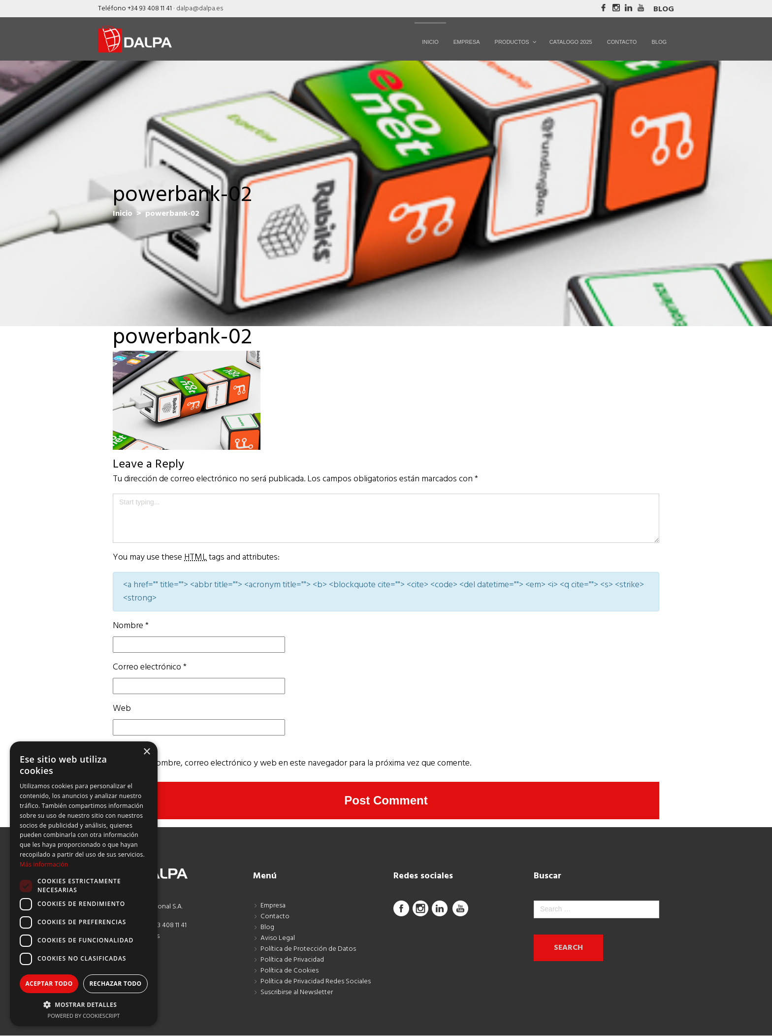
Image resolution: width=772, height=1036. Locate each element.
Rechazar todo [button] (115, 983)
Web (122, 708)
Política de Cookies (289, 970)
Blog (663, 9)
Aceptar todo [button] (48, 983)
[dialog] (84, 883)
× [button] (146, 752)
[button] (84, 1004)
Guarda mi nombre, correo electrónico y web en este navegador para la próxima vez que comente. (292, 763)
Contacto (275, 916)
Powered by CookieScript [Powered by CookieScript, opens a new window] (84, 1015)
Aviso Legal (277, 938)
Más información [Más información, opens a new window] (44, 864)
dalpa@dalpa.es (199, 8)
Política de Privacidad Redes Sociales (315, 981)
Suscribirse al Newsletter (296, 992)
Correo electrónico (150, 667)
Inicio (122, 213)
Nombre (131, 626)
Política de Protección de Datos (308, 949)
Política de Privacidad (292, 960)
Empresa (273, 905)
